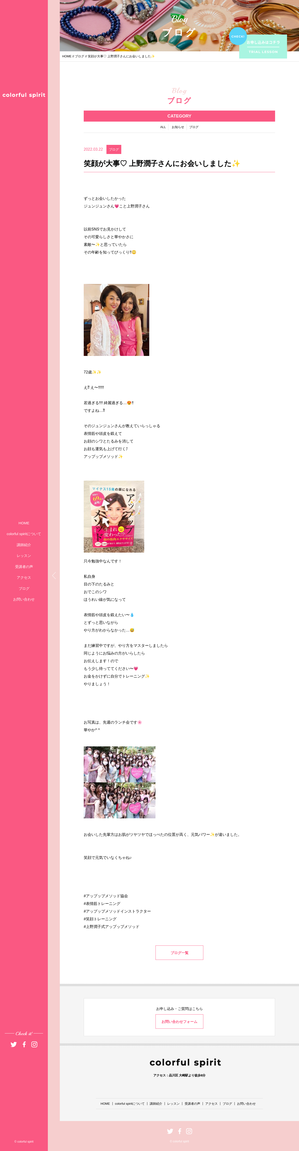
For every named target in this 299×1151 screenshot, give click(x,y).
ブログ (24, 588)
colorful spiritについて (24, 534)
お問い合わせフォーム (179, 1022)
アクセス (24, 577)
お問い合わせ (24, 599)
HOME (24, 523)
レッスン (24, 556)
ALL (163, 128)
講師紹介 (24, 545)
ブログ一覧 (179, 953)
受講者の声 (24, 567)
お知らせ (178, 128)
